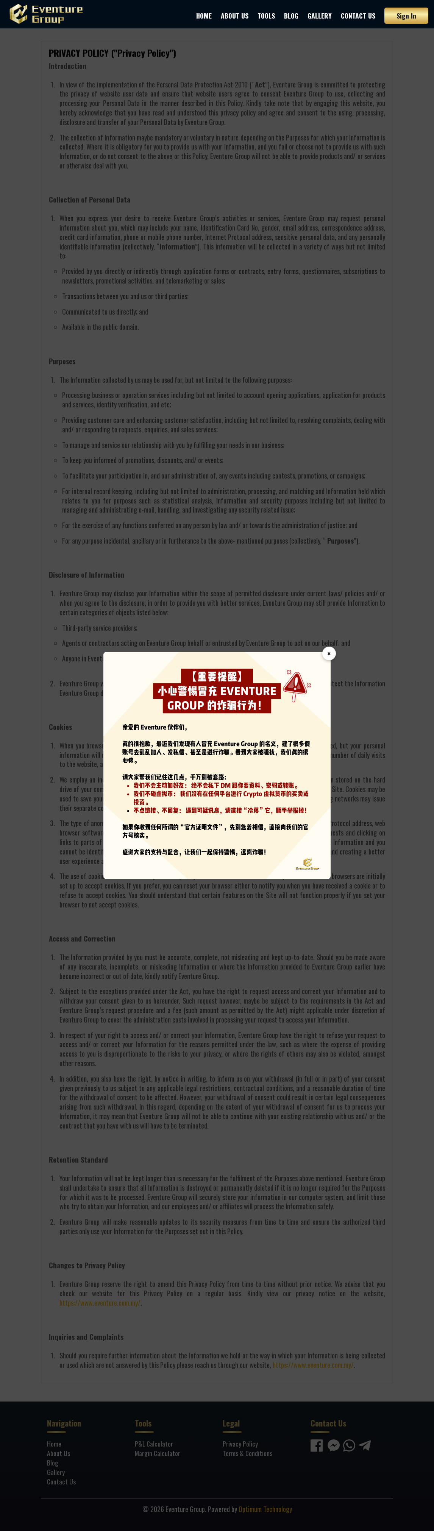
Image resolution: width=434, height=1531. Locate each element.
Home (204, 15)
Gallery (320, 15)
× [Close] (329, 653)
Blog (291, 15)
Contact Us (358, 15)
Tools (266, 15)
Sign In (406, 15)
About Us (234, 15)
